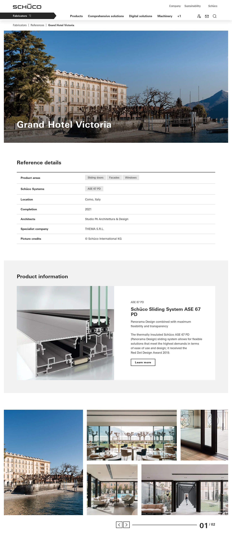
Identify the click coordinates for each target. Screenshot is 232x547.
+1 (179, 16)
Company (175, 6)
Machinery (164, 16)
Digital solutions (140, 16)
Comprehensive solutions (106, 16)
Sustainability (192, 6)
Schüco (212, 6)
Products (76, 16)
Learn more (143, 362)
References (37, 25)
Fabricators (22, 15)
